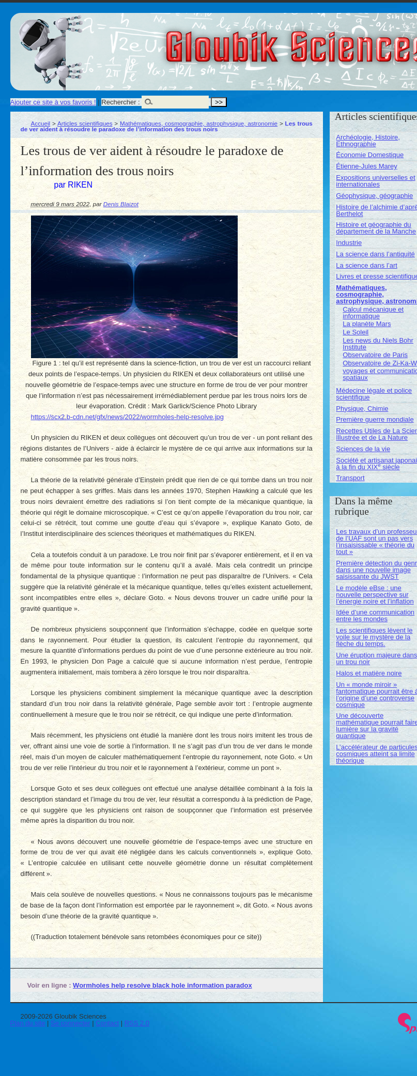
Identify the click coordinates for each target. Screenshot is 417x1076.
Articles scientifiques (84, 123)
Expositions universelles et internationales (375, 181)
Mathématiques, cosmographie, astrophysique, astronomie (198, 123)
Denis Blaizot (120, 204)
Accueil (41, 123)
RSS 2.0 (137, 1023)
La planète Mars (367, 324)
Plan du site (27, 1023)
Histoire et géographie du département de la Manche (376, 228)
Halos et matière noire (368, 673)
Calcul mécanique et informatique (373, 312)
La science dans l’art (366, 265)
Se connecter (70, 1023)
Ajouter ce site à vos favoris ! (53, 102)
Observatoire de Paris (375, 355)
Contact (107, 1023)
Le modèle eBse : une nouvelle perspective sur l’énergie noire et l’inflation (374, 594)
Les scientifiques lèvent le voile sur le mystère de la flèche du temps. (374, 637)
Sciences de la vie (363, 449)
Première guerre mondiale (374, 419)
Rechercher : (120, 102)
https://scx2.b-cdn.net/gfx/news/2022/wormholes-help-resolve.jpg (127, 417)
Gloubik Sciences (356, 40)
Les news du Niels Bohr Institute (378, 343)
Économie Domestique (370, 155)
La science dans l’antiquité (375, 254)
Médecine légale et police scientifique (374, 394)
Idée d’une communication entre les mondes (375, 615)
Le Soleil (355, 332)
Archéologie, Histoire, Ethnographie (368, 140)
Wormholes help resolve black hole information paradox (162, 985)
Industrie (349, 243)
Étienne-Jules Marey (366, 166)
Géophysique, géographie (374, 195)
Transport (350, 478)
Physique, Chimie (362, 408)
